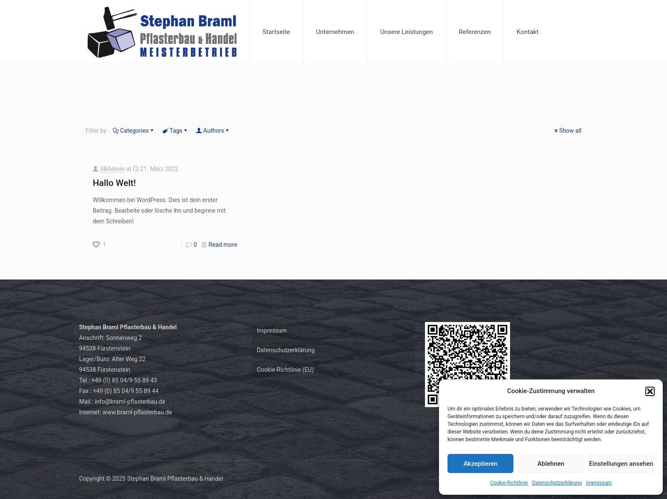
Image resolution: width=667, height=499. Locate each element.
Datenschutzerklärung (557, 483)
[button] (650, 391)
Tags (175, 130)
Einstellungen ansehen (621, 464)
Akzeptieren (481, 464)
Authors (213, 130)
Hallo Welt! (114, 183)
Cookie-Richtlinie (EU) (285, 369)
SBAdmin (112, 168)
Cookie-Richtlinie (509, 483)
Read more (222, 244)
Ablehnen (550, 464)
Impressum (599, 483)
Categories (133, 130)
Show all (567, 130)
